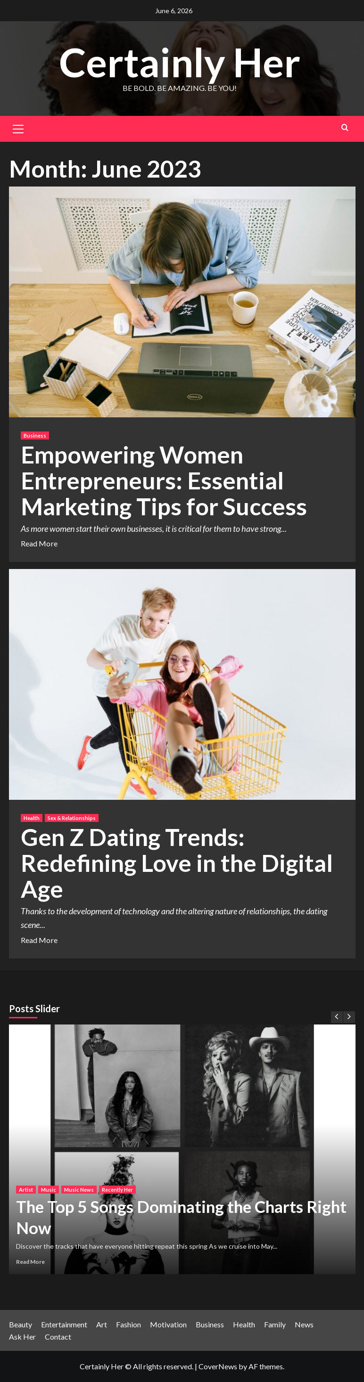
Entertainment (64, 1324)
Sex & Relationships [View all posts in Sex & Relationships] (72, 818)
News (304, 1324)
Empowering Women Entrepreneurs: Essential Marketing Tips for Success (164, 480)
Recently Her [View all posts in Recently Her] (117, 1190)
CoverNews (218, 1366)
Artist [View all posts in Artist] (26, 1190)
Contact (58, 1336)
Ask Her (22, 1336)
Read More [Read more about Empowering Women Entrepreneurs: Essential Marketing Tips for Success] (39, 543)
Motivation (168, 1324)
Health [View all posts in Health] (32, 818)
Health (244, 1324)
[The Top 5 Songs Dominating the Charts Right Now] (182, 1149)
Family (275, 1324)
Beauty (20, 1324)
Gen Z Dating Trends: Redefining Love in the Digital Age (177, 863)
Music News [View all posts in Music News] (79, 1190)
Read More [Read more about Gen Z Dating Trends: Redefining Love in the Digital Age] (39, 939)
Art (101, 1324)
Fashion (128, 1324)
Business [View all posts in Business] (35, 435)
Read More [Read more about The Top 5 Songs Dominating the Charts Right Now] (30, 1261)
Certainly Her (179, 62)
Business (210, 1324)
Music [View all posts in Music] (48, 1190)
